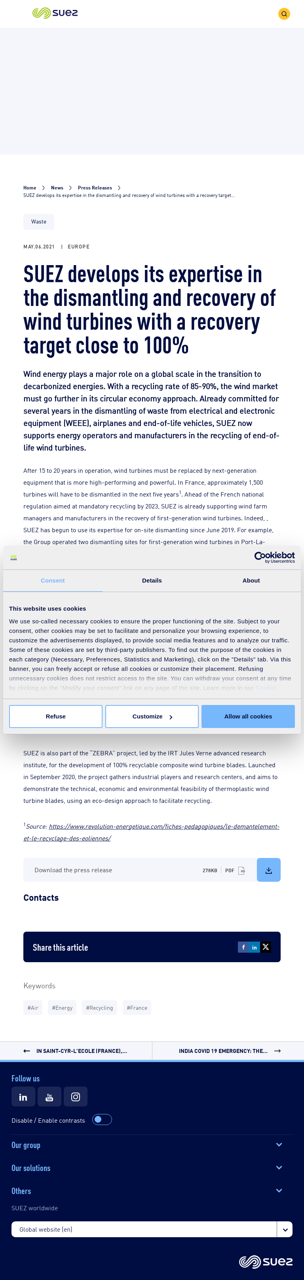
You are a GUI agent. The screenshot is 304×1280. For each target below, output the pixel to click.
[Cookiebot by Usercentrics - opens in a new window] (260, 558)
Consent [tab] (53, 580)
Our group (25, 1144)
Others (21, 1190)
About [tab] (251, 580)
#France (137, 1007)
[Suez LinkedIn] (23, 1096)
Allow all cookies (248, 716)
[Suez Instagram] (75, 1096)
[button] (55, 13)
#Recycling (99, 1007)
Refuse (56, 716)
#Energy (62, 1007)
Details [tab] (152, 580)
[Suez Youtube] (49, 1096)
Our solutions (30, 1167)
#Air (32, 1007)
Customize (152, 716)
